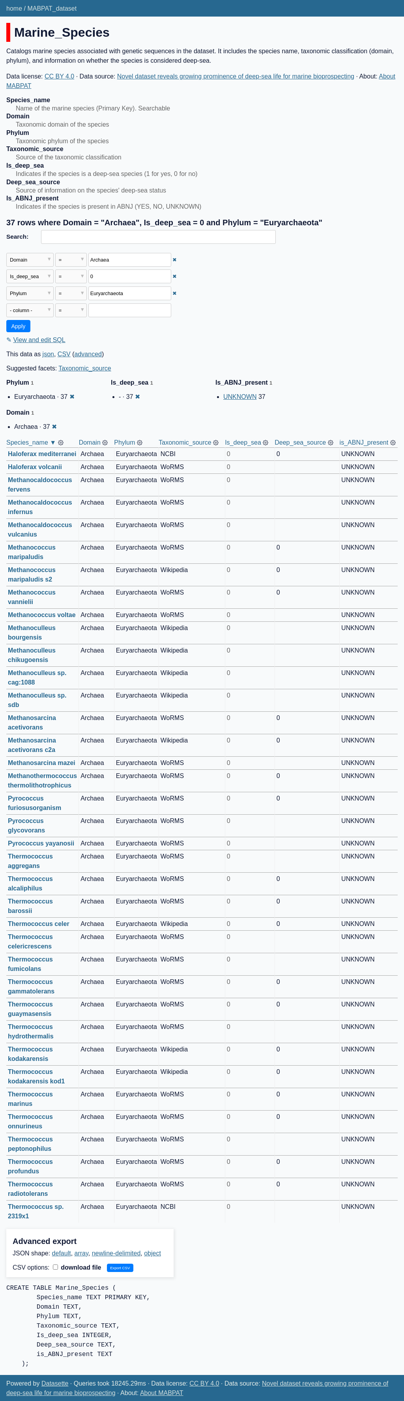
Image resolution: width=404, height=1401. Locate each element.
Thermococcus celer (38, 923)
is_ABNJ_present (364, 442)
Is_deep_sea (243, 442)
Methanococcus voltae (42, 615)
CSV (64, 354)
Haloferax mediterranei (42, 454)
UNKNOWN (239, 396)
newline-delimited (116, 1253)
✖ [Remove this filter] (174, 260)
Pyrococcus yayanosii (41, 843)
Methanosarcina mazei (41, 762)
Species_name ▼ (31, 442)
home (14, 8)
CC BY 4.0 (59, 76)
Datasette (54, 1383)
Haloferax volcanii (35, 467)
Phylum (124, 442)
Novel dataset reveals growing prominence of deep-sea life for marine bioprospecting (235, 76)
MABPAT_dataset (52, 8)
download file (77, 1267)
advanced (88, 354)
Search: (17, 236)
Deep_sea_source (300, 442)
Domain (90, 442)
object (152, 1253)
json (48, 354)
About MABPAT (161, 1393)
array (81, 1253)
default (61, 1253)
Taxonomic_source (84, 368)
